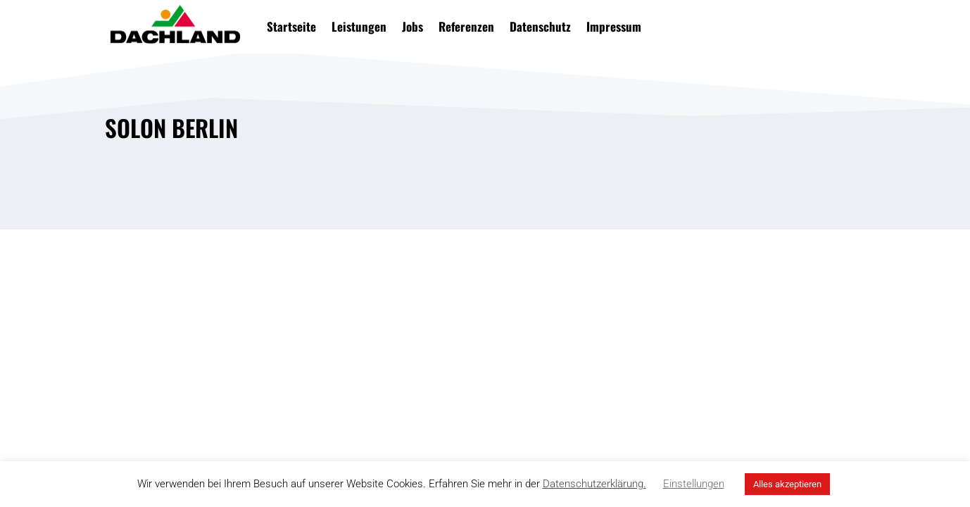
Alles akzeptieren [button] (787, 484)
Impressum (613, 26)
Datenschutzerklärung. (594, 483)
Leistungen (359, 26)
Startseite (291, 26)
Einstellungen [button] (693, 483)
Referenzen (466, 26)
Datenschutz (540, 26)
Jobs (412, 26)
